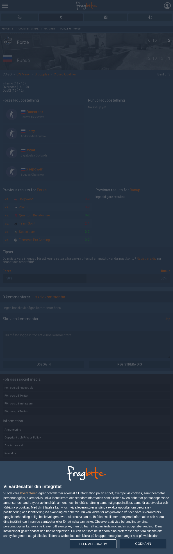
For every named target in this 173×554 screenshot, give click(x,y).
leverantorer (28, 493)
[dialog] (86, 507)
